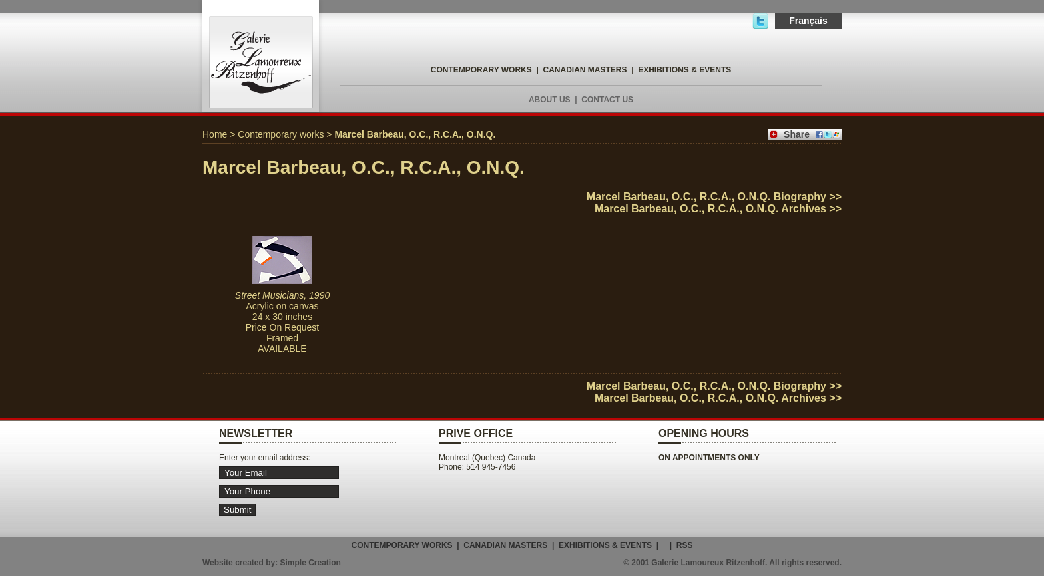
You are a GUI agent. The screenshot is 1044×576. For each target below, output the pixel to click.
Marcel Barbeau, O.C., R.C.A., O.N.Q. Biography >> (714, 196)
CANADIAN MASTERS (585, 69)
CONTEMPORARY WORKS (481, 69)
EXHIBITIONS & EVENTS (684, 69)
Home (214, 134)
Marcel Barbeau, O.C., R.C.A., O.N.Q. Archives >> (718, 208)
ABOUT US (550, 99)
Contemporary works (281, 134)
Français (808, 20)
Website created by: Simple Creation (271, 562)
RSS (684, 545)
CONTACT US (607, 99)
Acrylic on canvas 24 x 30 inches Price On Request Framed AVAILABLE (282, 322)
